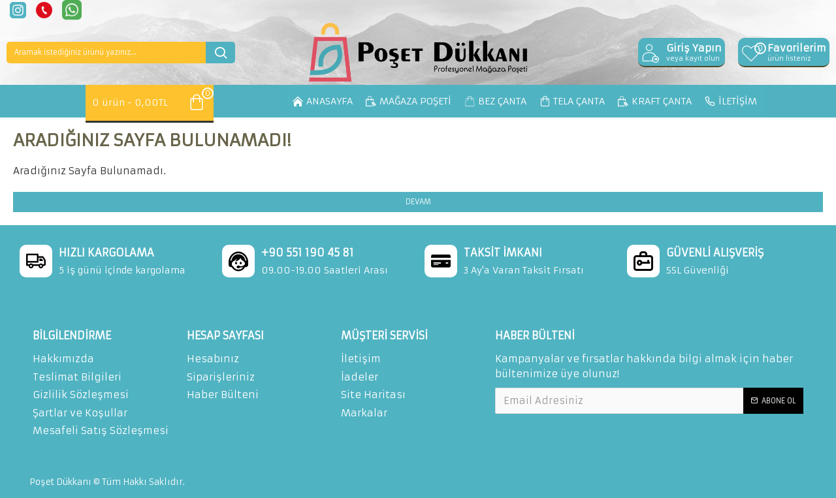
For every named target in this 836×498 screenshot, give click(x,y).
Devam (418, 201)
